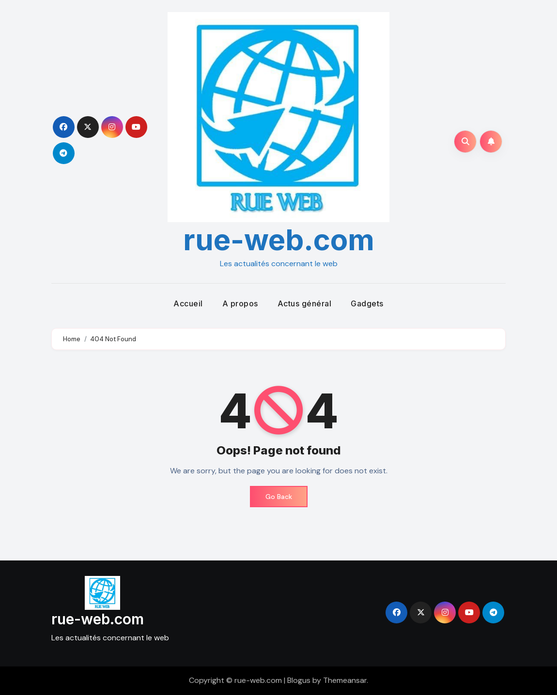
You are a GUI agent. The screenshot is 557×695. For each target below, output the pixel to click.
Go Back (278, 496)
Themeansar (345, 680)
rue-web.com (278, 239)
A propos (240, 303)
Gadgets (367, 303)
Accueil (188, 303)
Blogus (298, 680)
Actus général (305, 303)
